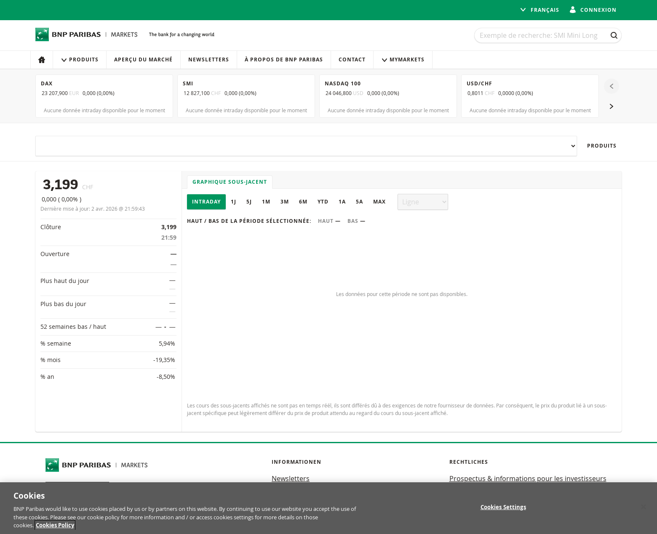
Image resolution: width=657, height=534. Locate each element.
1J (233, 201)
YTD (323, 201)
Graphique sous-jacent (229, 181)
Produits (80, 59)
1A (342, 201)
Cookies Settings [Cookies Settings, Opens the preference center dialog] (503, 508)
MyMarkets (403, 59)
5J (249, 201)
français (539, 9)
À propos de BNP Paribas (284, 59)
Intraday (206, 201)
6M (303, 201)
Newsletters (208, 59)
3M (284, 201)
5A (359, 201)
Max (379, 201)
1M (266, 201)
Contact (352, 59)
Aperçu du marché (143, 59)
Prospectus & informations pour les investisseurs (527, 478)
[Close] (643, 508)
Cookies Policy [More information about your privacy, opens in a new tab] (55, 526)
